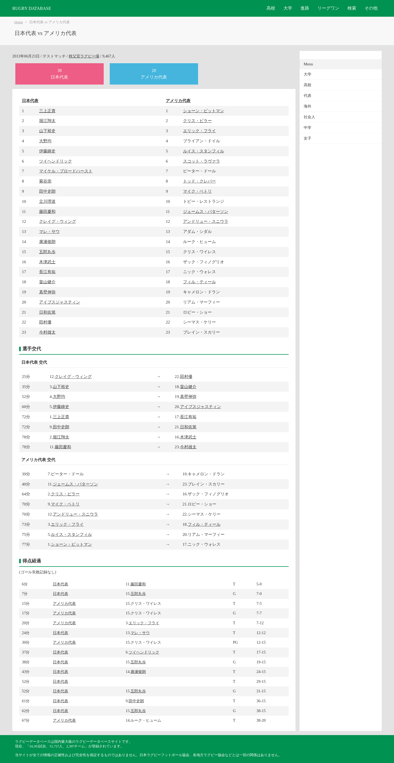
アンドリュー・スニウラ (205, 221)
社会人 (309, 117)
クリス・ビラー (197, 120)
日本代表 (30, 100)
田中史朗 (47, 191)
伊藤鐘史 (47, 151)
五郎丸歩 (47, 251)
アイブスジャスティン (59, 302)
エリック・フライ (199, 130)
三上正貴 (47, 110)
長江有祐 (47, 271)
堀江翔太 (47, 120)
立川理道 (47, 201)
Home (19, 22)
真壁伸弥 (47, 292)
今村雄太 (47, 332)
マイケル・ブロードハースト (65, 171)
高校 (270, 8)
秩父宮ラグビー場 (84, 56)
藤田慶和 (47, 211)
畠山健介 (47, 281)
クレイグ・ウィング (57, 221)
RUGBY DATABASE (31, 8)
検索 (351, 8)
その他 (371, 8)
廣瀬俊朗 (47, 241)
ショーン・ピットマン (203, 110)
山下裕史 (47, 130)
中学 (307, 128)
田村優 (45, 322)
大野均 (45, 140)
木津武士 (47, 261)
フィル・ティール (199, 281)
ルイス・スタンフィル (203, 151)
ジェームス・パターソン (205, 211)
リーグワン (328, 8)
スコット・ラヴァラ (201, 161)
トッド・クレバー (199, 181)
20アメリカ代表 (154, 73)
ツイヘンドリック (55, 161)
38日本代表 (59, 73)
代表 (307, 96)
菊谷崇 (45, 181)
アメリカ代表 (178, 100)
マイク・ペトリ (197, 191)
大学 (287, 8)
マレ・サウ (49, 231)
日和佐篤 (47, 312)
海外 (307, 106)
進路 (304, 8)
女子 (307, 138)
